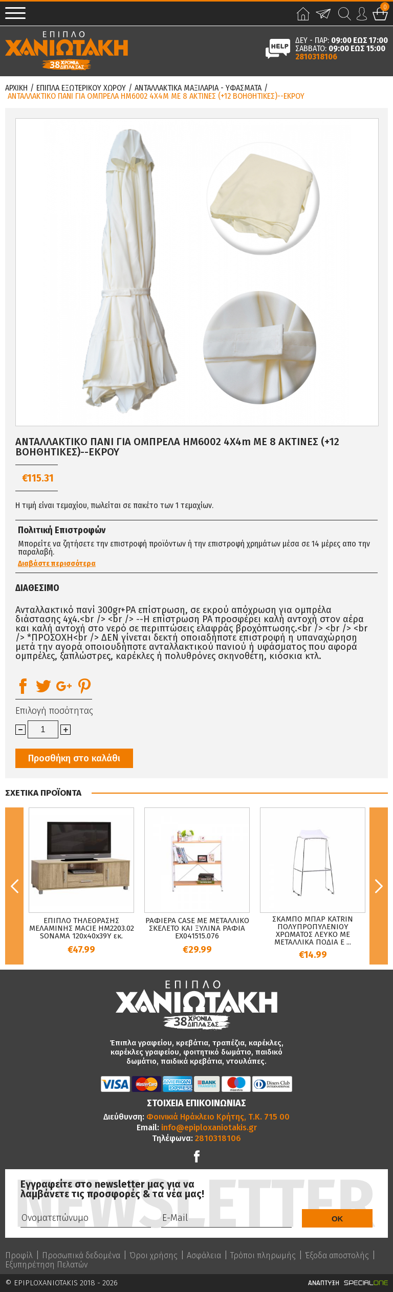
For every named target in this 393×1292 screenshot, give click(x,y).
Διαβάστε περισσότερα (57, 563)
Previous (14, 886)
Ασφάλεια (204, 1256)
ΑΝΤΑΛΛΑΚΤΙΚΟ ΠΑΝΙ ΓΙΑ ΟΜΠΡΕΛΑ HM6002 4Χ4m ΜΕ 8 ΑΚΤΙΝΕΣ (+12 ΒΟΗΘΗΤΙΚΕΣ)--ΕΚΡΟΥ (156, 96)
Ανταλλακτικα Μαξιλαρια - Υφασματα (198, 88)
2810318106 (316, 57)
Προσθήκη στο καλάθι (74, 758)
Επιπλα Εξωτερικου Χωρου (81, 88)
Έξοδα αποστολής (337, 1256)
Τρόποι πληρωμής (263, 1256)
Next (378, 886)
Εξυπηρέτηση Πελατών (46, 1265)
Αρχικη (16, 88)
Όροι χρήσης (153, 1256)
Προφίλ (19, 1256)
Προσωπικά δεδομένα (81, 1256)
